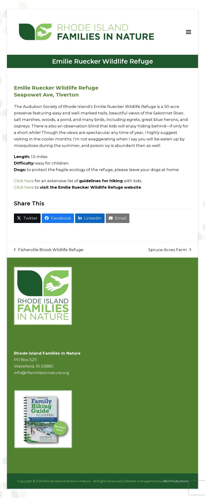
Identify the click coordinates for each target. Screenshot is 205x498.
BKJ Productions (175, 481)
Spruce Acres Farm (169, 250)
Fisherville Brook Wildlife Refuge (48, 250)
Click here (24, 180)
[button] (188, 32)
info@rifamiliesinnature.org (41, 372)
